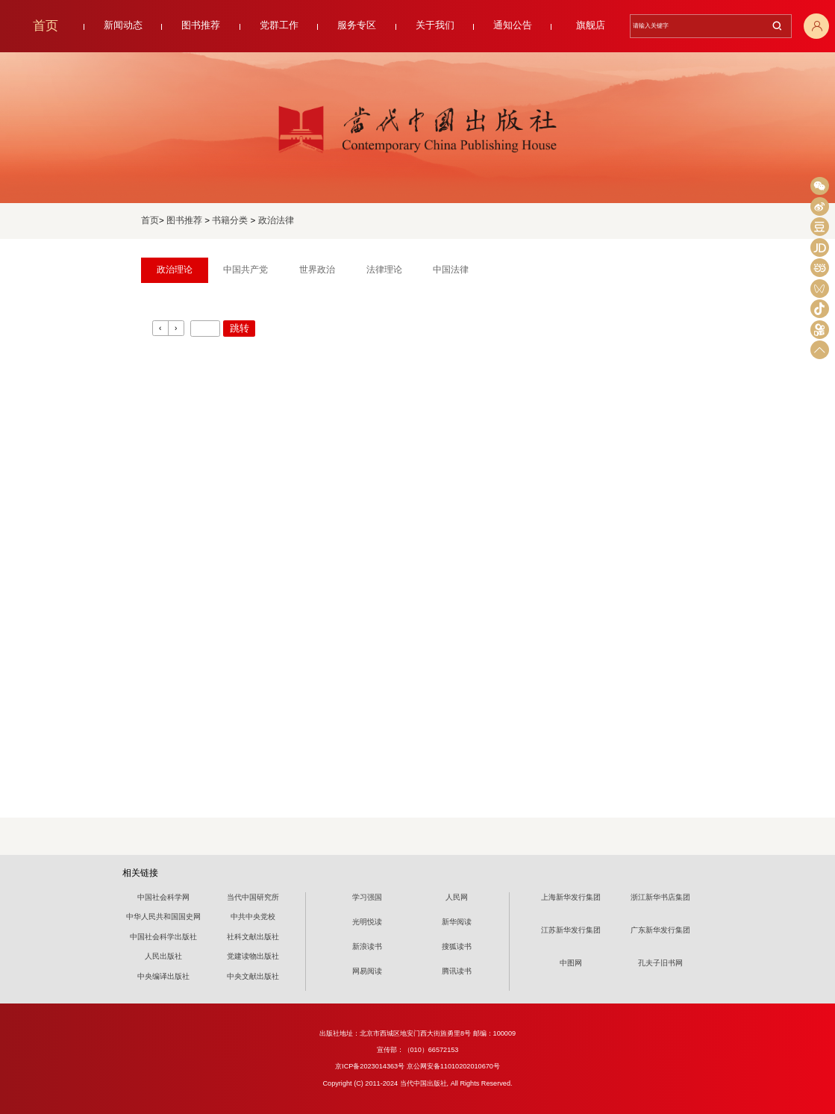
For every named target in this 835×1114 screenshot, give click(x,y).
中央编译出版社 (163, 976)
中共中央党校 (253, 916)
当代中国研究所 (253, 897)
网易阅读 (367, 971)
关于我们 (435, 25)
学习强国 (367, 897)
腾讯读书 (457, 971)
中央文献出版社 (253, 976)
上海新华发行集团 (571, 897)
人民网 (456, 897)
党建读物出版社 (253, 956)
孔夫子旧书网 (660, 963)
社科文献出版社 (253, 937)
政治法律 (276, 220)
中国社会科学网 (163, 897)
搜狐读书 (457, 946)
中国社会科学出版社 (163, 937)
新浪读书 (367, 946)
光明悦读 (367, 922)
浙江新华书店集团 (660, 897)
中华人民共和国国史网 (163, 916)
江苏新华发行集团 (571, 930)
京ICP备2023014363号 (369, 1066)
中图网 (571, 963)
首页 (45, 26)
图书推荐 (200, 25)
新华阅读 (457, 922)
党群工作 (279, 25)
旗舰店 (590, 25)
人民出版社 (163, 956)
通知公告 (512, 25)
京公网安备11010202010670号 (453, 1066)
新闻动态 (123, 25)
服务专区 (356, 25)
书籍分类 (230, 220)
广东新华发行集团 (660, 930)
